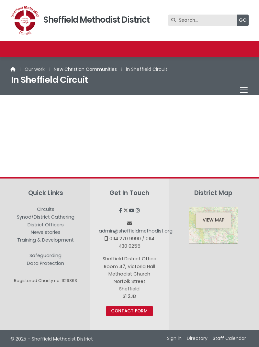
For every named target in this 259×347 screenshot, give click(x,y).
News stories (46, 232)
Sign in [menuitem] (174, 338)
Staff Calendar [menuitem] (229, 338)
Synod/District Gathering (45, 217)
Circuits (45, 209)
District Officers (46, 225)
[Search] (204, 20)
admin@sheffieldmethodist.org (136, 231)
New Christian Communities (85, 69)
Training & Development (45, 240)
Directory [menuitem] (197, 338)
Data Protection (45, 263)
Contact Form (129, 311)
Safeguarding (45, 256)
